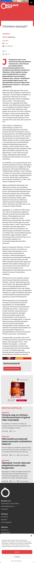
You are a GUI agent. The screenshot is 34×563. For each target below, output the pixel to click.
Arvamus (6, 34)
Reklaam (4, 519)
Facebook (4, 509)
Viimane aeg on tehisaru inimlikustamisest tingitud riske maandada (16, 417)
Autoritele (4, 517)
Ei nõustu (17, 557)
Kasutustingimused (16, 560)
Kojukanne (5, 530)
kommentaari (23, 455)
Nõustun (17, 552)
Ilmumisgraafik (6, 522)
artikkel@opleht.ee (7, 506)
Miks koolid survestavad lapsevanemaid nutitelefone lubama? (17, 441)
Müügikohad (5, 533)
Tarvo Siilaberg (8, 37)
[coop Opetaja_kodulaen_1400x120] (15, 1)
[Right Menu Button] (31, 2)
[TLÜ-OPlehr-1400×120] (17, 358)
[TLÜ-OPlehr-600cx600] (17, 389)
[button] (31, 536)
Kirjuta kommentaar (12, 369)
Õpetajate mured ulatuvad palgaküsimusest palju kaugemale (16, 465)
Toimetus (4, 514)
